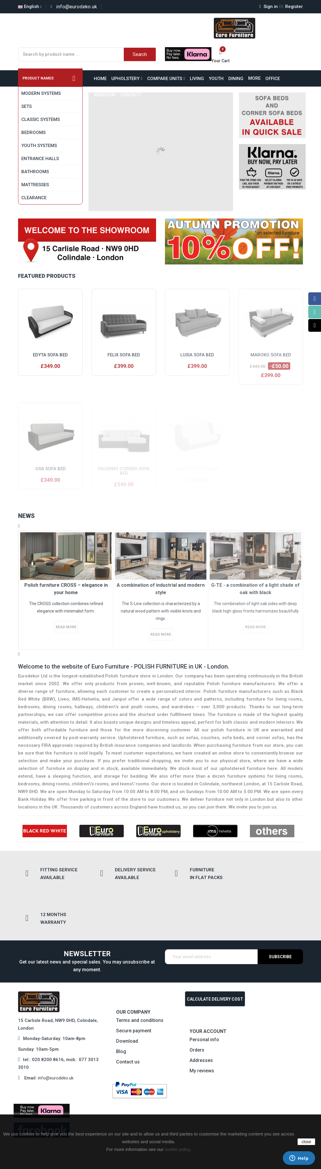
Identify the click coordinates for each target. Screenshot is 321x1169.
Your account (208, 986)
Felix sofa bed (123, 355)
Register (291, 6)
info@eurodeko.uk (55, 1033)
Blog (121, 1006)
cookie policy (177, 1149)
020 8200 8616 (48, 1015)
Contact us (128, 1017)
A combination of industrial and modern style (161, 589)
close (306, 1141)
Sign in (269, 6)
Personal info (204, 995)
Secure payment (133, 986)
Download (127, 996)
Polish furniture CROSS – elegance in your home (66, 589)
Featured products (47, 276)
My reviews (202, 1026)
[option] (65, 590)
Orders (197, 1005)
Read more (66, 627)
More (254, 78)
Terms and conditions (139, 975)
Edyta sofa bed (50, 355)
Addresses (201, 1015)
